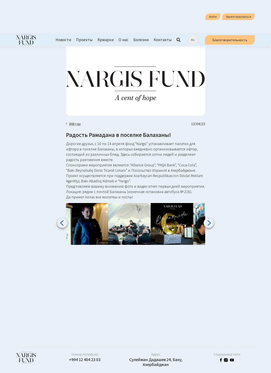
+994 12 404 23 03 (84, 359)
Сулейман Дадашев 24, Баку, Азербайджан (156, 362)
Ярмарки (105, 40)
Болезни (141, 40)
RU (192, 40)
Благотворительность (229, 40)
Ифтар (73, 123)
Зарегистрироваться (238, 17)
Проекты (84, 40)
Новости (63, 40)
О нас (123, 40)
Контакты (163, 40)
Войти (213, 17)
